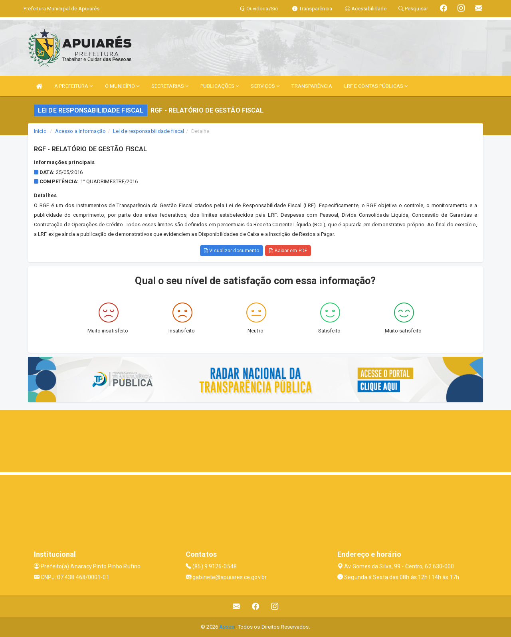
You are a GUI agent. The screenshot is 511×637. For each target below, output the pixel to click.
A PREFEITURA (73, 86)
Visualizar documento (231, 250)
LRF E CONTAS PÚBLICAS (376, 86)
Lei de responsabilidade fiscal (148, 131)
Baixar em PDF (288, 250)
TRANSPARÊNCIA (311, 86)
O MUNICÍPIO (122, 86)
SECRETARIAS (169, 86)
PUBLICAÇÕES (219, 86)
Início (40, 131)
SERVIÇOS (265, 86)
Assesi (227, 627)
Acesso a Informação (80, 131)
